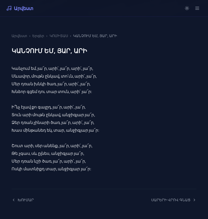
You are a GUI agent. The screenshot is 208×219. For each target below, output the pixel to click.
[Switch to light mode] (187, 8)
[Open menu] (197, 8)
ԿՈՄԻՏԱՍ (59, 35)
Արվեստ (19, 8)
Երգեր (38, 35)
